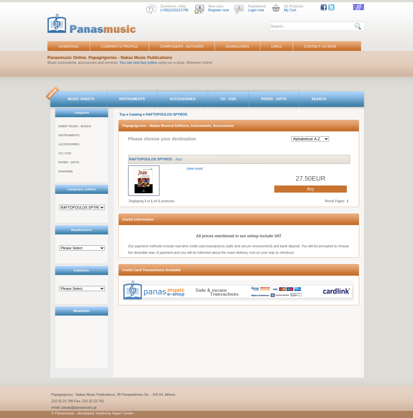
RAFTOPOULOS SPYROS (166, 114)
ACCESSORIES (183, 99)
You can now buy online (138, 62)
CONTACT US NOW (320, 46)
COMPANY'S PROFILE (119, 46)
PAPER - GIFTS (274, 99)
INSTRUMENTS (132, 99)
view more (194, 168)
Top (122, 114)
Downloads (65, 171)
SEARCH (318, 99)
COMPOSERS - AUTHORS (181, 46)
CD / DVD (64, 153)
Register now (218, 10)
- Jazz (155, 159)
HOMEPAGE (68, 46)
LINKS (276, 46)
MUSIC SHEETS (81, 99)
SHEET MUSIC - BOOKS (74, 126)
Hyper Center (122, 413)
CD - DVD (228, 99)
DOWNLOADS (237, 46)
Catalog (135, 114)
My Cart (290, 10)
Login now (256, 10)
